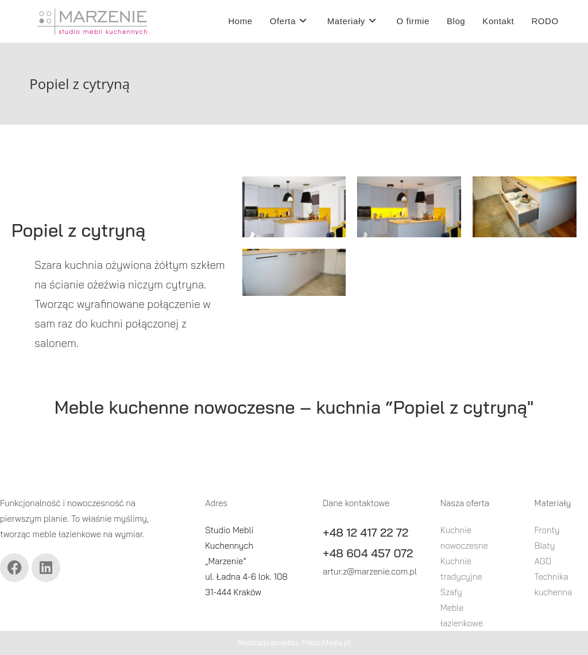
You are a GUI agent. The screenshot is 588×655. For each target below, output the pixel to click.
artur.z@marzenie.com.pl (370, 571)
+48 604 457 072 (368, 553)
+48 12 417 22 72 (365, 532)
